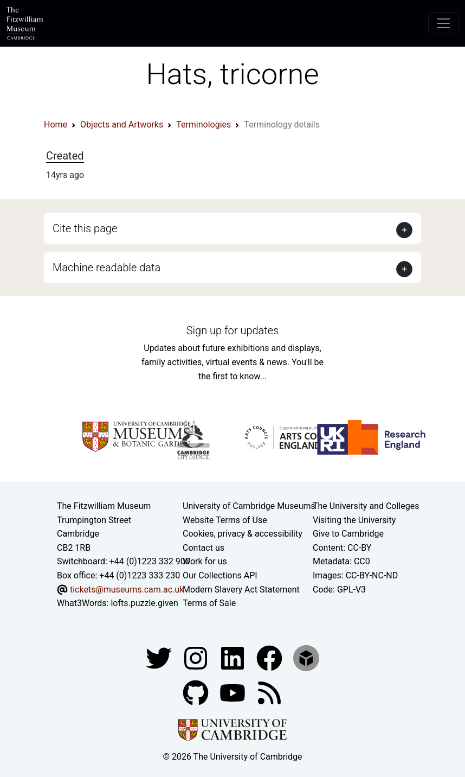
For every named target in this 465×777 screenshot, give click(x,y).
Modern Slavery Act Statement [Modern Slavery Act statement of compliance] (241, 589)
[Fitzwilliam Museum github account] (196, 692)
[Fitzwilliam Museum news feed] (269, 692)
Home (55, 124)
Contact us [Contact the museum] (203, 548)
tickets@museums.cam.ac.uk (127, 589)
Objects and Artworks (121, 124)
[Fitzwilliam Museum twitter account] (159, 657)
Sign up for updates (232, 330)
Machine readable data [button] (106, 267)
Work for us (205, 561)
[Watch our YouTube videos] (233, 692)
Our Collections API (220, 575)
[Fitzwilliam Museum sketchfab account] (306, 657)
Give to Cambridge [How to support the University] (348, 533)
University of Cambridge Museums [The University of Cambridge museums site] (249, 506)
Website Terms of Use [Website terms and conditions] (225, 520)
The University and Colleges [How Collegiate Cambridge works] (366, 506)
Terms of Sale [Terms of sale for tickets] (209, 603)
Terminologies (203, 124)
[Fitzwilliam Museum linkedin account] (270, 657)
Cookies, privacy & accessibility (242, 533)
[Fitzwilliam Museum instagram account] (196, 657)
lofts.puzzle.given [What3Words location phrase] (144, 603)
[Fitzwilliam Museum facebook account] (233, 657)
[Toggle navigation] (443, 23)
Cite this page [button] (85, 228)
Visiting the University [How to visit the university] (354, 520)
